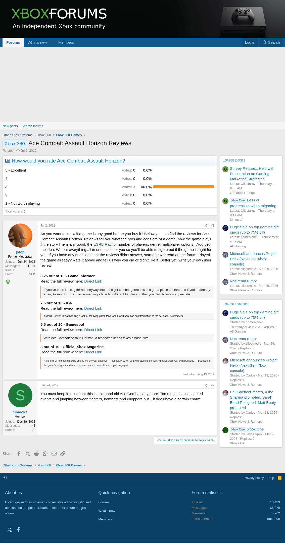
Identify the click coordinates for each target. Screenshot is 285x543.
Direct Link (93, 281)
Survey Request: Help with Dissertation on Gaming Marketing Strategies (252, 173)
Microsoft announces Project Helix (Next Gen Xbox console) (253, 258)
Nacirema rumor (243, 281)
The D (31, 274)
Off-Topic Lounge (242, 193)
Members (66, 42)
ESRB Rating (104, 244)
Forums (13, 42)
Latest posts (234, 160)
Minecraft (236, 220)
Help (270, 478)
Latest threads (236, 304)
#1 (212, 225)
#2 (212, 385)
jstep (10, 150)
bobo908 (273, 519)
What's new (37, 42)
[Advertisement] (142, 84)
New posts (10, 126)
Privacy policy (254, 478)
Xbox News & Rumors (246, 274)
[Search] (271, 42)
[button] (51, 42)
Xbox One (247, 429)
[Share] (206, 226)
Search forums (32, 126)
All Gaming (238, 246)
